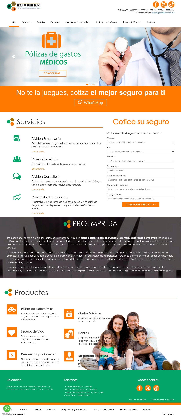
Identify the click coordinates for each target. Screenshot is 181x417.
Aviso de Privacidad (137, 399)
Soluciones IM (168, 414)
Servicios (41, 22)
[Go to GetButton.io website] (7, 414)
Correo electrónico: (116, 175)
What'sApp (90, 102)
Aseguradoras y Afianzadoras (77, 22)
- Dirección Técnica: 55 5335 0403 (80, 389)
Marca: (110, 137)
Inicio (14, 22)
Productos (54, 22)
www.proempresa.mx (16, 414)
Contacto (151, 22)
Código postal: (114, 194)
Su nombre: (112, 166)
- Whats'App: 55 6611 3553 (77, 395)
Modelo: (111, 156)
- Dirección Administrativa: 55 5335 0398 (83, 392)
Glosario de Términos (132, 22)
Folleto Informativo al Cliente (162, 399)
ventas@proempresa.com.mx (162, 13)
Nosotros (26, 22)
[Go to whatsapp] (7, 408)
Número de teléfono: (117, 185)
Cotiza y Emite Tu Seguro (106, 22)
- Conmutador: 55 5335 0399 (78, 386)
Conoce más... (38, 151)
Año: (109, 147)
